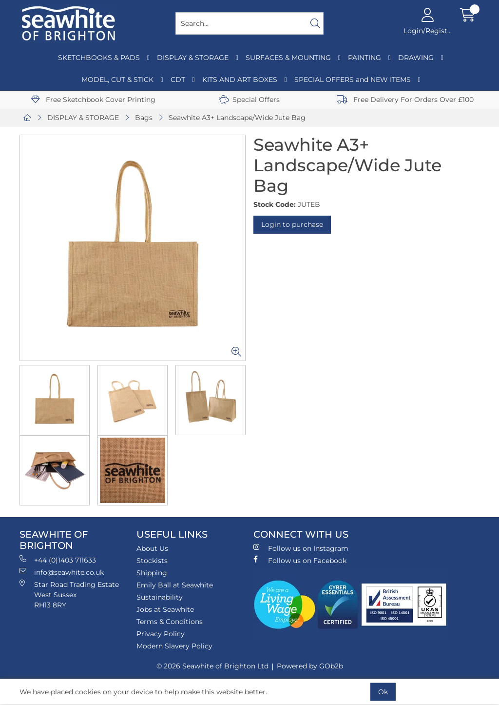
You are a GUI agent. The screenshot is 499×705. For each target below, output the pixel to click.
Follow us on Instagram (300, 548)
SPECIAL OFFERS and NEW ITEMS (352, 79)
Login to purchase (292, 224)
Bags (144, 117)
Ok (383, 691)
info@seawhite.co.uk (61, 572)
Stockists (152, 560)
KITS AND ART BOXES (239, 79)
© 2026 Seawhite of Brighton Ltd (212, 666)
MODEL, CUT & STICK (117, 79)
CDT (178, 79)
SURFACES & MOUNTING (288, 57)
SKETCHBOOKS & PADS (99, 57)
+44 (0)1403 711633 (57, 559)
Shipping (151, 572)
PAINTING (364, 57)
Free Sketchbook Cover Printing (93, 99)
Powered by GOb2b (310, 666)
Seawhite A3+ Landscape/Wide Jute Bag (237, 117)
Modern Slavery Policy (174, 646)
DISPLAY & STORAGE (193, 57)
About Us (152, 548)
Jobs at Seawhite (165, 609)
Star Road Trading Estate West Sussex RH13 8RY (69, 594)
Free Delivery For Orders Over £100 (405, 99)
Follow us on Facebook (299, 560)
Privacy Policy (160, 633)
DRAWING (416, 57)
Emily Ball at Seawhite (174, 585)
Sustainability (159, 597)
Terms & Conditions (169, 621)
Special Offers (249, 99)
